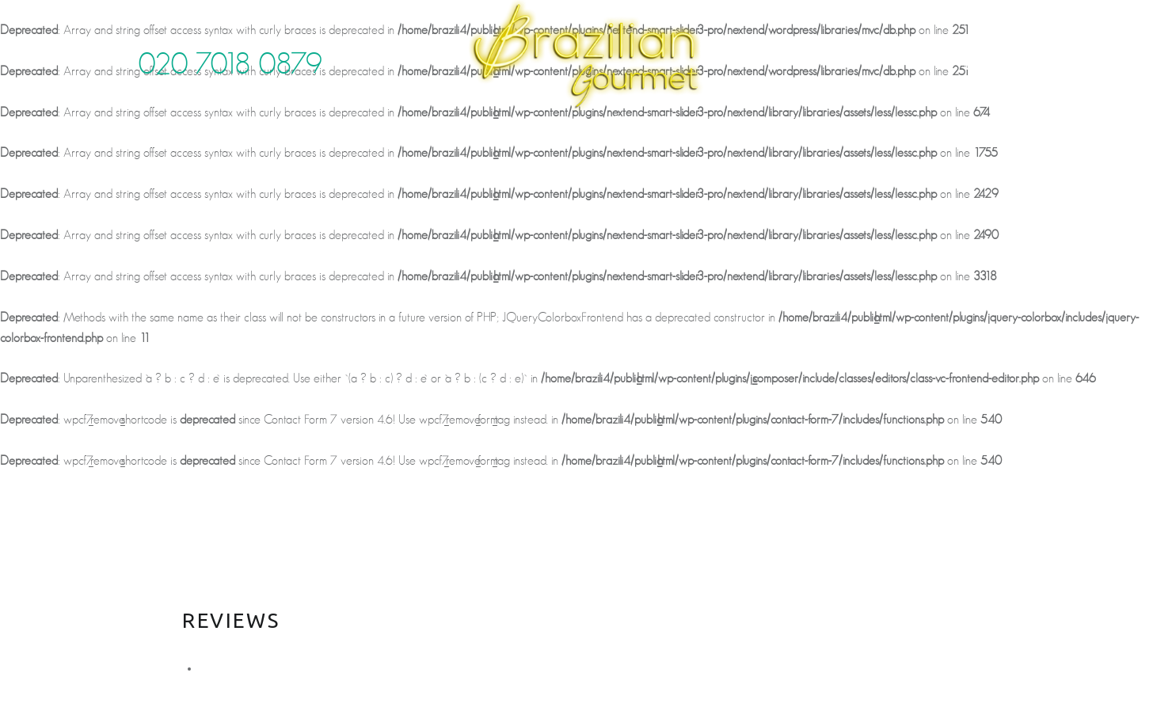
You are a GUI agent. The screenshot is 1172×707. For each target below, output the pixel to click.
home (226, 123)
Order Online (895, 123)
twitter (928, 53)
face (970, 53)
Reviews (640, 123)
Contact (788, 123)
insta (1012, 53)
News (711, 123)
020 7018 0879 (230, 65)
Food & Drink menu (437, 123)
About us (307, 123)
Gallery (561, 123)
